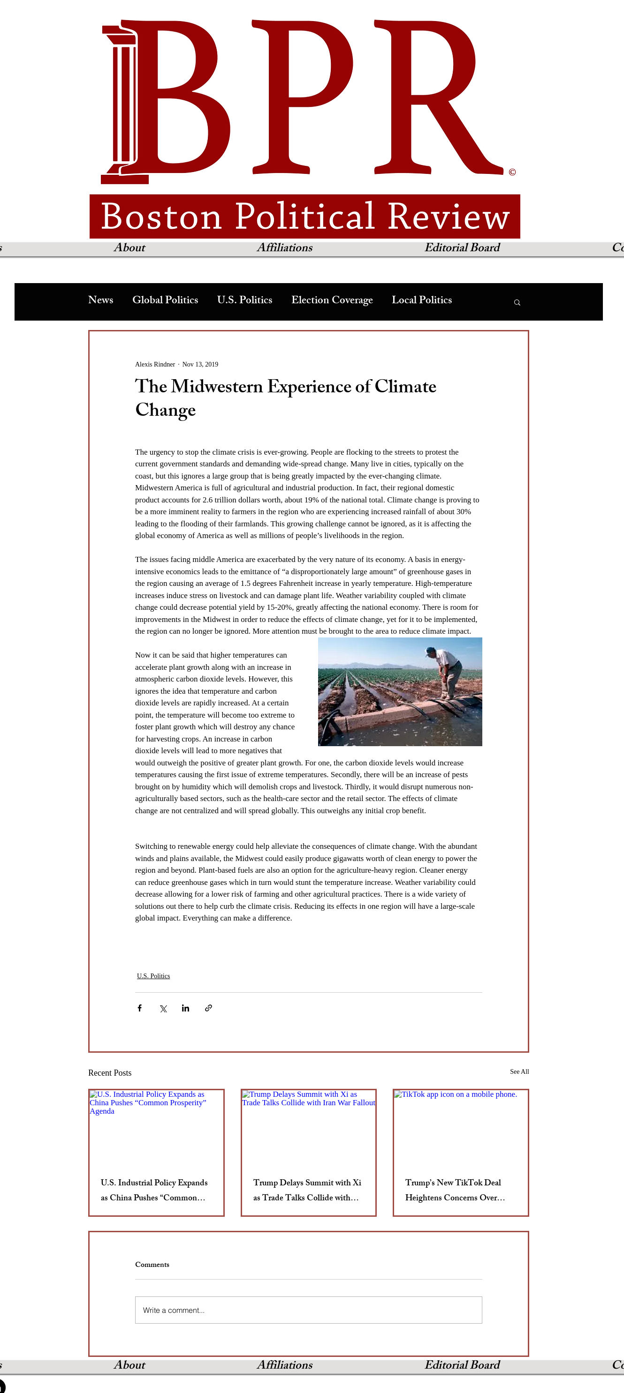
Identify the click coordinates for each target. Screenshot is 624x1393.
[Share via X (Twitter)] (162, 1008)
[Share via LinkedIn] (185, 1008)
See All (519, 1071)
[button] (517, 302)
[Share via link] (208, 1008)
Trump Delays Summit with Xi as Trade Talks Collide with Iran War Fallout (307, 1191)
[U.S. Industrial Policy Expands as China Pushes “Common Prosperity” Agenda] (156, 1127)
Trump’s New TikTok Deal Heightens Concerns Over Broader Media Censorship (453, 1191)
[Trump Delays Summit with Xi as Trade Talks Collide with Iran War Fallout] (309, 1127)
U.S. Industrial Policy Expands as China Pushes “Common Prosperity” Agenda (154, 1191)
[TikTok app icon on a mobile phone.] (461, 1127)
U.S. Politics (245, 301)
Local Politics (422, 301)
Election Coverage (332, 301)
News (101, 301)
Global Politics (165, 301)
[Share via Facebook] (139, 1008)
